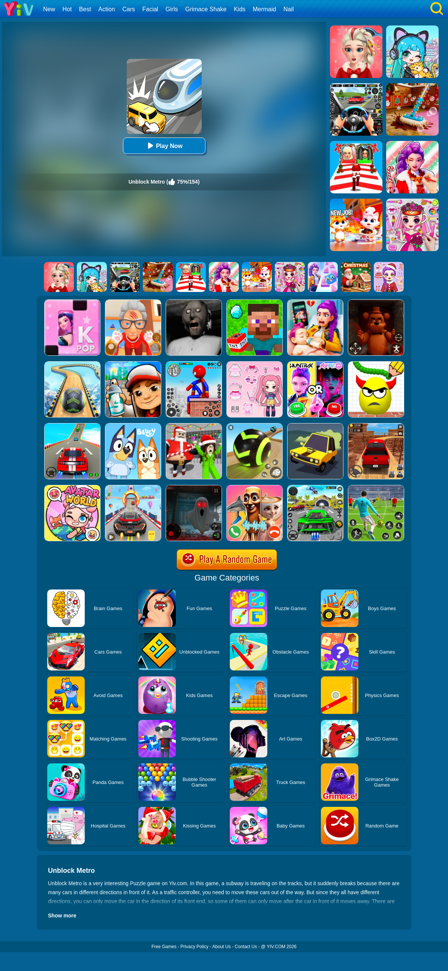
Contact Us (246, 946)
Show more (62, 916)
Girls (172, 9)
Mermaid (264, 9)
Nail (288, 9)
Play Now (164, 145)
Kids (240, 9)
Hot (67, 9)
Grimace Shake (205, 9)
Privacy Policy (194, 946)
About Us (221, 946)
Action (106, 9)
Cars (128, 9)
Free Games (164, 946)
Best (85, 9)
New (49, 9)
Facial (150, 9)
